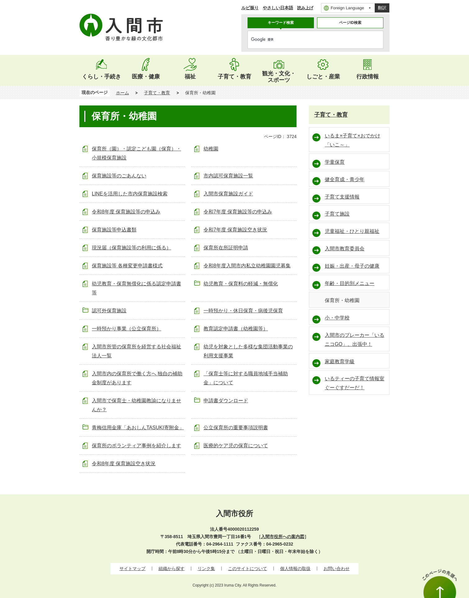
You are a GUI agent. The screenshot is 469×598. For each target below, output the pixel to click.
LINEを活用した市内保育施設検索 (130, 193)
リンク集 (206, 568)
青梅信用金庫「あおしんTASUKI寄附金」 (138, 427)
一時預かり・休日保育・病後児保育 (243, 310)
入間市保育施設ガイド (228, 193)
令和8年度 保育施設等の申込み (126, 211)
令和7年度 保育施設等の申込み (237, 211)
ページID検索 (350, 22)
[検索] (309, 39)
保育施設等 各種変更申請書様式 (127, 265)
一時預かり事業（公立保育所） (126, 328)
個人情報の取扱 (295, 568)
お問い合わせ (337, 568)
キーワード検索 (281, 22)
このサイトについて (247, 568)
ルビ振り (250, 7)
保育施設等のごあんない (119, 175)
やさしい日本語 (278, 7)
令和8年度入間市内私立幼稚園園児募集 (247, 265)
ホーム (122, 92)
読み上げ (305, 8)
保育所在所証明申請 (225, 247)
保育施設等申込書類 (114, 229)
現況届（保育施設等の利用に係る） (131, 247)
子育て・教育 (157, 92)
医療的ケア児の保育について (235, 445)
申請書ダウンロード (225, 400)
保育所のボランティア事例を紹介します (136, 445)
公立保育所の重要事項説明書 (235, 427)
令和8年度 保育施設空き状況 (123, 463)
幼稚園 (210, 148)
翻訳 (382, 7)
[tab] (281, 22)
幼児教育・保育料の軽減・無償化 (240, 283)
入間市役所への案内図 (282, 536)
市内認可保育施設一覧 (228, 175)
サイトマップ (132, 568)
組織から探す (172, 568)
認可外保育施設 (109, 310)
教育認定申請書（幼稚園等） (235, 328)
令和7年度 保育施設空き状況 (235, 229)
